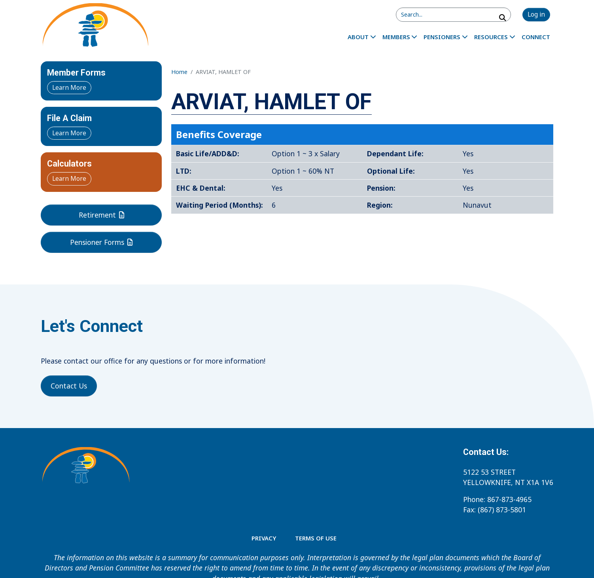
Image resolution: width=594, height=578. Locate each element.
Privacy (264, 538)
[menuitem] (361, 36)
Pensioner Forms (101, 242)
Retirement (101, 215)
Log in (536, 14)
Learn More (69, 87)
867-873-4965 (509, 499)
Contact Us (69, 385)
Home (179, 72)
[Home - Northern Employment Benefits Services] (95, 26)
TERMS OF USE (316, 538)
